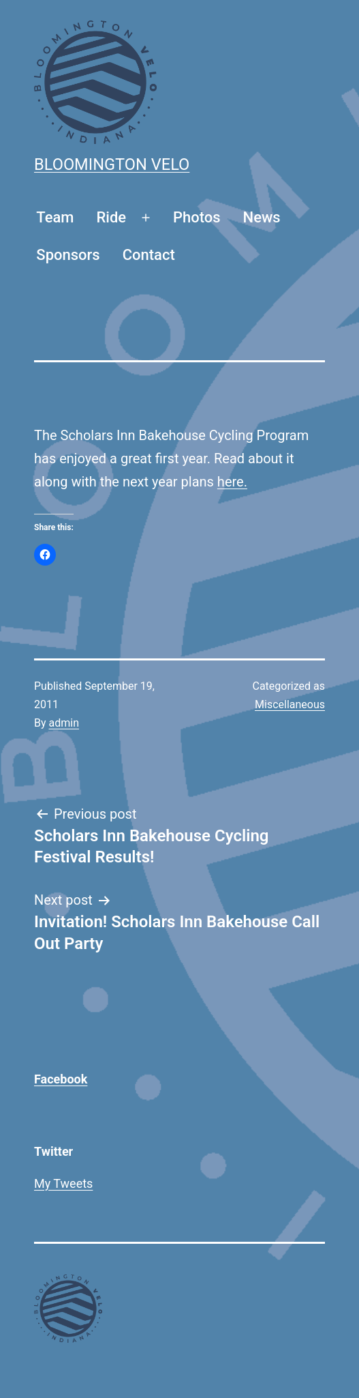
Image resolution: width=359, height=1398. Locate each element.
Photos (197, 217)
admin (64, 722)
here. (232, 482)
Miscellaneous (290, 704)
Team (55, 217)
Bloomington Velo (111, 164)
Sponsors (67, 254)
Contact (149, 254)
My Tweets (63, 1183)
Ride (112, 217)
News (262, 217)
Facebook (60, 1079)
